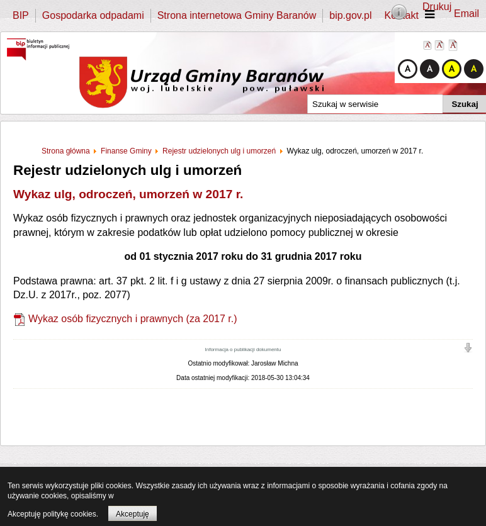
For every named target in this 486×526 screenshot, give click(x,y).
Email (466, 13)
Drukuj (436, 6)
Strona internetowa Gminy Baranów (237, 15)
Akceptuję (132, 514)
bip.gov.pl (350, 15)
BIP (21, 15)
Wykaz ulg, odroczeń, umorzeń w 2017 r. (128, 194)
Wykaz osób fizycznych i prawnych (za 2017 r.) (132, 318)
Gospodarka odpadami (93, 15)
